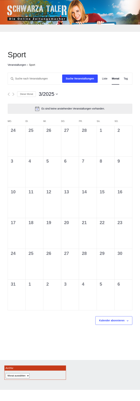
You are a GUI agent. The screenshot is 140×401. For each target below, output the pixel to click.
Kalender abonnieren (112, 320)
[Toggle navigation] (9, 28)
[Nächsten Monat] (13, 94)
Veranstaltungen (17, 64)
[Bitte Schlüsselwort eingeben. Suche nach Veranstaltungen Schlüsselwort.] (35, 78)
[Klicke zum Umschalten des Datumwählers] (48, 94)
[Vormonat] (9, 94)
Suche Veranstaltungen (80, 78)
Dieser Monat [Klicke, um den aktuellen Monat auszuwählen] (26, 94)
